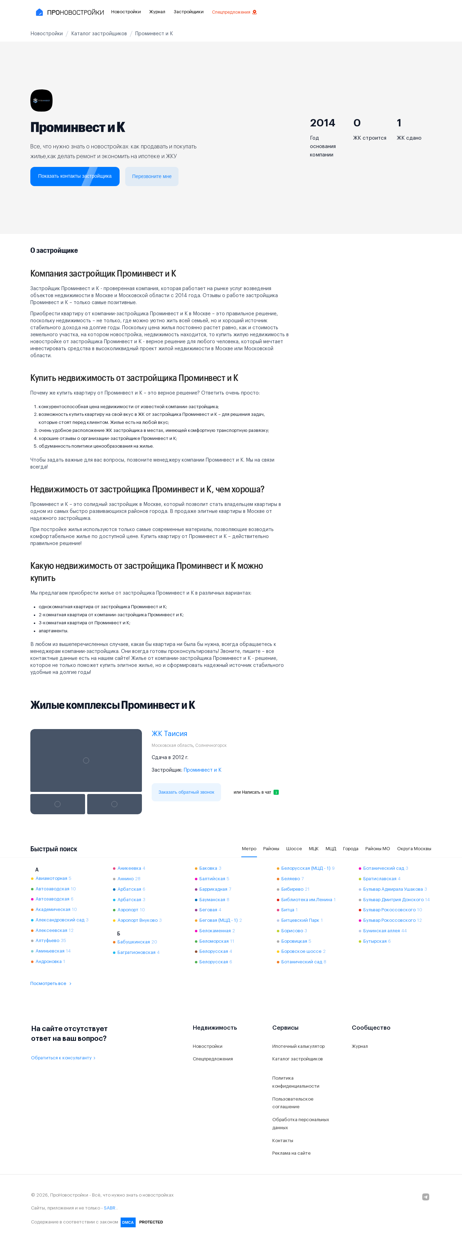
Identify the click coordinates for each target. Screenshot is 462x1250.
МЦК (314, 848)
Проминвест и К (202, 770)
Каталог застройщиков (297, 1059)
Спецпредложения (234, 12)
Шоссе (294, 848)
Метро (249, 848)
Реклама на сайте (291, 1153)
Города (350, 848)
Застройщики (189, 11)
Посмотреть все (51, 983)
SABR (109, 1208)
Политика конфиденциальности (295, 1082)
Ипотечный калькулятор (298, 1046)
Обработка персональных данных (300, 1123)
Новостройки (126, 11)
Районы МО (377, 848)
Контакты (282, 1140)
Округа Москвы (414, 848)
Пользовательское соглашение (292, 1103)
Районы (271, 848)
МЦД (331, 848)
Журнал (157, 11)
